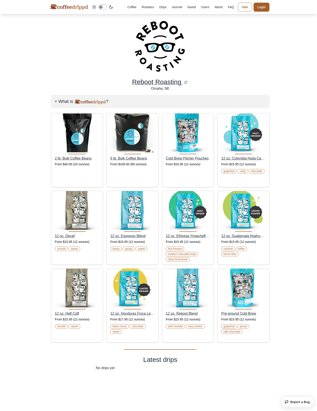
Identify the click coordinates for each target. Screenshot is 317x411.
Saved (191, 7)
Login (261, 7)
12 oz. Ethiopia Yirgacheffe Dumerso (188, 236)
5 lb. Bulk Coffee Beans (128, 158)
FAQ (231, 7)
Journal (177, 7)
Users (205, 7)
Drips (163, 7)
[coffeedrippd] (69, 7)
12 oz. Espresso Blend (128, 236)
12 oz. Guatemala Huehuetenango (243, 236)
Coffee (131, 7)
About (219, 7)
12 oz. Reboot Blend (182, 313)
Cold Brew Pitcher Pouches (187, 158)
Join (245, 7)
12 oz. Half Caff (67, 313)
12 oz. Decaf (65, 236)
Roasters (148, 7)
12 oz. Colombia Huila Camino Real (243, 158)
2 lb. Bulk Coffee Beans (73, 158)
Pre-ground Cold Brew (238, 313)
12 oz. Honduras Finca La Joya (132, 313)
